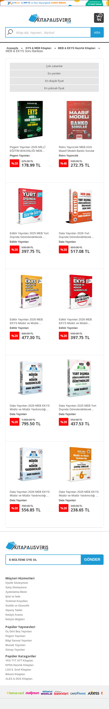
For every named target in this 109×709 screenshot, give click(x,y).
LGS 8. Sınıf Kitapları (18, 669)
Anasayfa (12, 48)
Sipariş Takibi (13, 610)
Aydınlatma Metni (16, 592)
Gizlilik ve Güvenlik (17, 605)
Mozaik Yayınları (15, 645)
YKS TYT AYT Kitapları (19, 660)
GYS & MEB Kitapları (38, 48)
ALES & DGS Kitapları (19, 678)
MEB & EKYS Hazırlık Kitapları (76, 48)
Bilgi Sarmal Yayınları (18, 640)
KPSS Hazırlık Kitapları (19, 665)
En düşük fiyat (54, 81)
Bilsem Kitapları (15, 674)
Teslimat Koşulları (16, 601)
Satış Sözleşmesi (15, 587)
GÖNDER (92, 559)
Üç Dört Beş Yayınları (18, 631)
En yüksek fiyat (54, 88)
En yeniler (54, 73)
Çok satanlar (54, 66)
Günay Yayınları (15, 649)
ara (97, 32)
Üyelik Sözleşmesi (16, 582)
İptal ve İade (12, 596)
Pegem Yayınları (15, 636)
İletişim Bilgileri (15, 619)
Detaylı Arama (14, 614)
